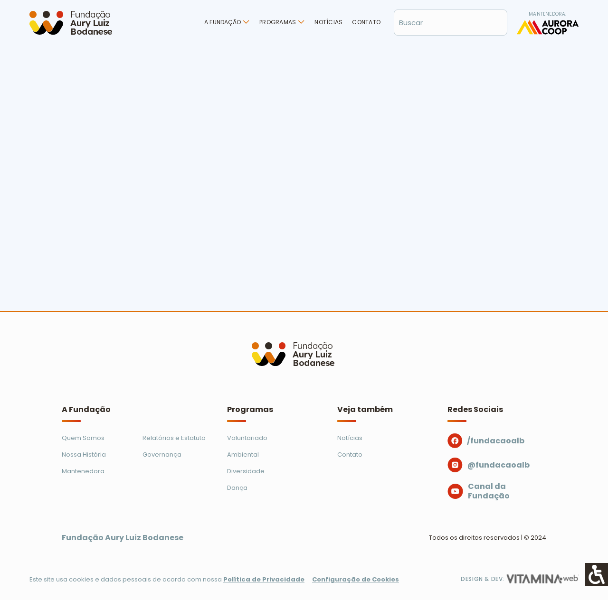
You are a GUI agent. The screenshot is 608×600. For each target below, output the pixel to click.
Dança (237, 487)
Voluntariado (247, 437)
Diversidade (246, 471)
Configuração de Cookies (355, 579)
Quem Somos (83, 437)
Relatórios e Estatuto (174, 437)
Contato (366, 22)
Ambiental (243, 454)
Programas (277, 22)
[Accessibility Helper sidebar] (596, 574)
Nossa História (84, 454)
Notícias (328, 22)
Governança (161, 454)
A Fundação (222, 22)
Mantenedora (83, 471)
